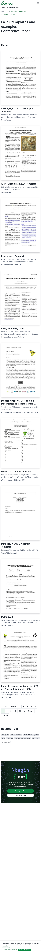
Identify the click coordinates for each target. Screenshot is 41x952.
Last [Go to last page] (5, 715)
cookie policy (6, 947)
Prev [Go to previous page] (13, 707)
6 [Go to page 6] (35, 707)
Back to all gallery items (10, 7)
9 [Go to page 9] (10, 711)
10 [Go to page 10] (15, 711)
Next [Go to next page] (30, 711)
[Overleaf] (7, 3)
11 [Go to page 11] (20, 711)
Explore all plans (20, 795)
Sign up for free (20, 791)
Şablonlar (14, 11)
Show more (6, 742)
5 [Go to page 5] (31, 707)
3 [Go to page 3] (23, 707)
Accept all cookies (24, 950)
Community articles (8, 14)
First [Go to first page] (5, 707)
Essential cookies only (10, 950)
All (7, 11)
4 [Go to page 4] (27, 707)
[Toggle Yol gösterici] (38, 3)
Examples (22, 11)
